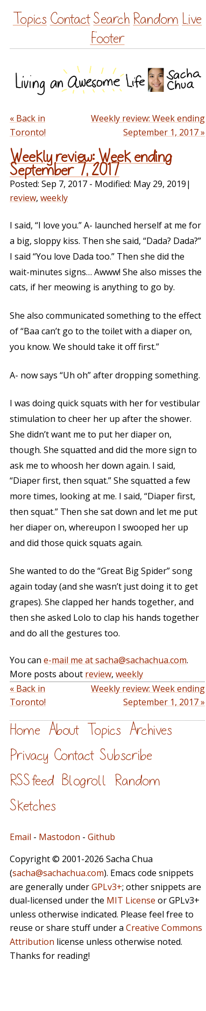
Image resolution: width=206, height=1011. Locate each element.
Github (101, 837)
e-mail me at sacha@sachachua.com (115, 660)
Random (156, 19)
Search (111, 19)
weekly (54, 198)
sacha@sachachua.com (58, 873)
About (63, 730)
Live (192, 19)
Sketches (33, 806)
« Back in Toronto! (28, 125)
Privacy (29, 755)
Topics (30, 19)
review (23, 198)
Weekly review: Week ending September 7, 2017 (91, 163)
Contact (70, 19)
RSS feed (32, 780)
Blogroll (84, 780)
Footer (107, 38)
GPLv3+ (106, 887)
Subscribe (126, 755)
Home (25, 730)
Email (20, 837)
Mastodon (59, 837)
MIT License (130, 900)
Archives (150, 730)
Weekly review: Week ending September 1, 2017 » (148, 125)
